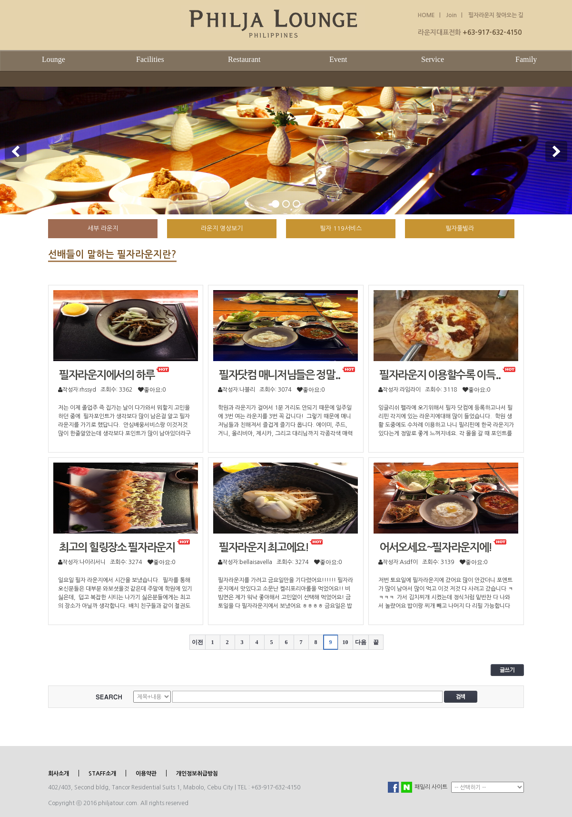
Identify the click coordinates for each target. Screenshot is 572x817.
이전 (197, 642)
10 (345, 642)
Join (450, 15)
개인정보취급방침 (197, 774)
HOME (426, 15)
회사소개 (58, 774)
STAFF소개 (102, 774)
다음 (360, 642)
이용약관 (146, 774)
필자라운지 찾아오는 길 (495, 15)
